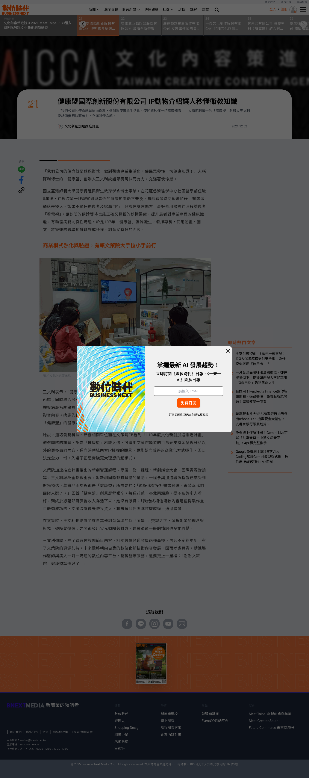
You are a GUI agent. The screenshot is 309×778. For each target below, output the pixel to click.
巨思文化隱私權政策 (195, 414)
